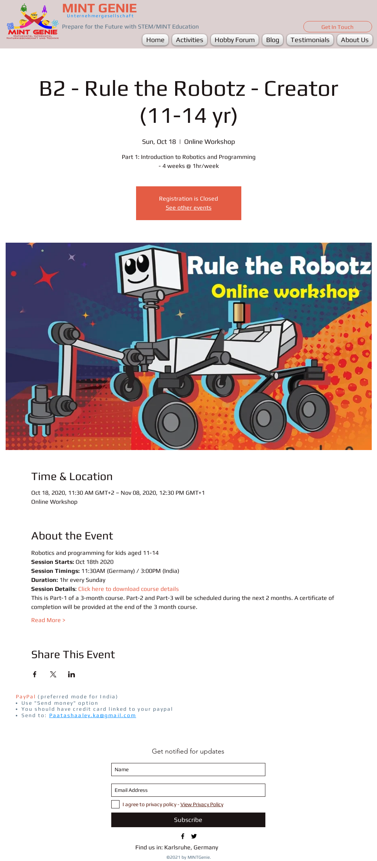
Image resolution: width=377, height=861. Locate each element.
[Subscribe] (188, 820)
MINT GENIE (99, 7)
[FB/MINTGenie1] (182, 836)
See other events (189, 207)
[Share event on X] (53, 674)
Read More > (48, 620)
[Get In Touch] (337, 26)
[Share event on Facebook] (34, 674)
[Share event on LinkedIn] (71, 674)
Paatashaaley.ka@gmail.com (92, 715)
